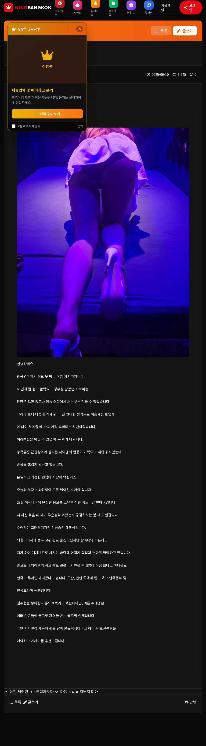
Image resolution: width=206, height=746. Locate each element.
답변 (190, 702)
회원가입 (165, 7)
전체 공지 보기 (47, 113)
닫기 (80, 126)
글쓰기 (185, 31)
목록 (161, 31)
